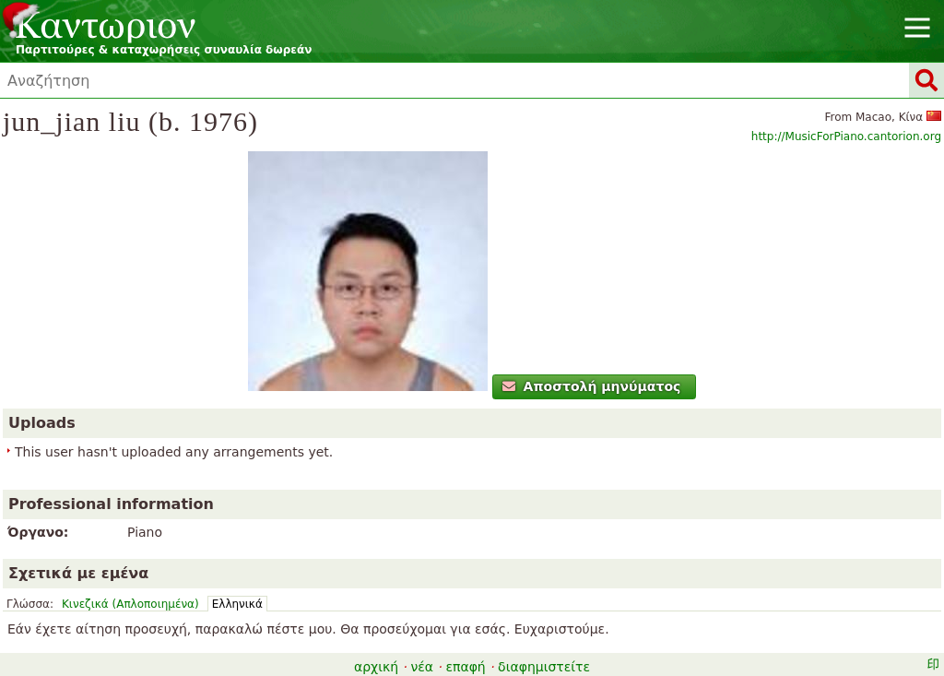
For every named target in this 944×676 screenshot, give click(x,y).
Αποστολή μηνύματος (591, 386)
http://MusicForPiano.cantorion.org (846, 136)
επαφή (465, 666)
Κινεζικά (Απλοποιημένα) (130, 604)
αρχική (376, 666)
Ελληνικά (237, 604)
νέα (421, 666)
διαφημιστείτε (544, 666)
